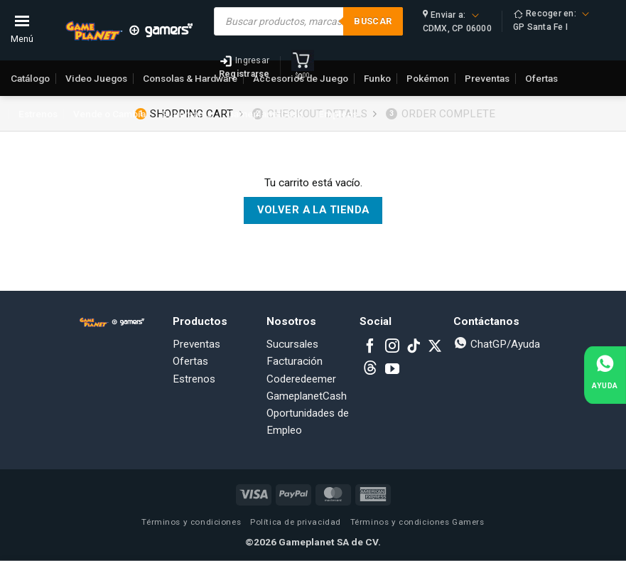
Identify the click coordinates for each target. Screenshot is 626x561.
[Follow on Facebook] (370, 347)
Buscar (373, 21)
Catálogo (30, 78)
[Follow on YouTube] (392, 370)
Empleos (338, 113)
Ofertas (190, 361)
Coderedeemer (301, 379)
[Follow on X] (435, 347)
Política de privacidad (295, 522)
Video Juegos (96, 78)
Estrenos (38, 113)
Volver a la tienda (313, 209)
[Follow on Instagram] (392, 347)
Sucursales (186, 113)
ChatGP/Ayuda (496, 344)
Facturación (294, 361)
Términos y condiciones (191, 522)
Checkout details (309, 113)
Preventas (196, 344)
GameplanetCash (265, 113)
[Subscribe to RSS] (370, 370)
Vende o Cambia (109, 113)
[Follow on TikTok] (413, 347)
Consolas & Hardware (190, 78)
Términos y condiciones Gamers (417, 522)
